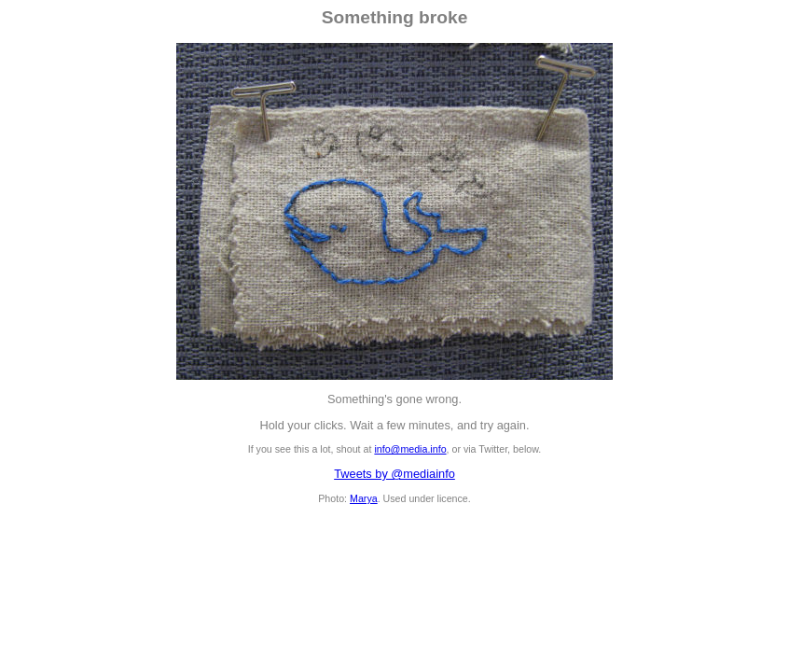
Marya (364, 498)
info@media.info (410, 449)
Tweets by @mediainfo (394, 474)
